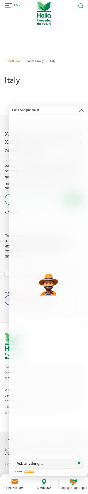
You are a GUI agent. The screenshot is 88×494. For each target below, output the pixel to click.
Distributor (44, 488)
